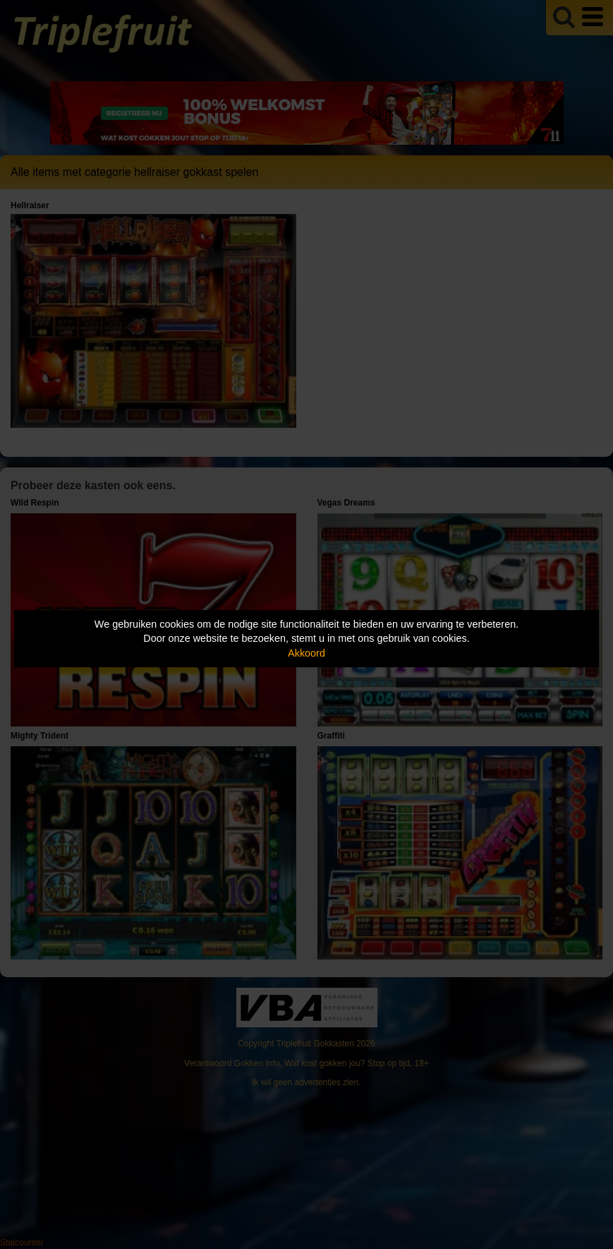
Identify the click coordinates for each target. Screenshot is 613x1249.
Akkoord (306, 653)
